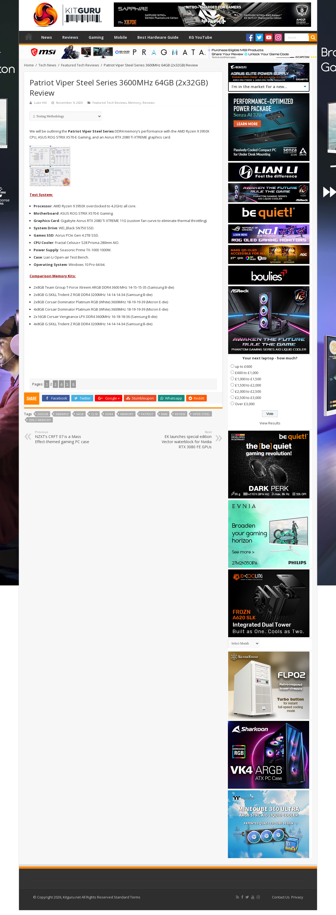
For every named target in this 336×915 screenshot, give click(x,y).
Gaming (96, 37)
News (46, 37)
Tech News (47, 65)
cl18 (94, 414)
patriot (147, 414)
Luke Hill (40, 103)
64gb (80, 414)
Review (180, 414)
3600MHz (62, 414)
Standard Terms (127, 897)
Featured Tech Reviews (80, 65)
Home (29, 36)
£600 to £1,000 (246, 372)
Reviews (70, 37)
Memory (134, 103)
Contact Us (281, 897)
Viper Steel (201, 414)
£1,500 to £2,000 (248, 385)
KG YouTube (200, 37)
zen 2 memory (40, 420)
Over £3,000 (244, 403)
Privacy (297, 897)
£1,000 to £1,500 (248, 378)
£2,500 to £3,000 (248, 397)
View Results (270, 423)
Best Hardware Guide (158, 37)
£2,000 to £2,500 (248, 391)
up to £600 (243, 366)
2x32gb (42, 414)
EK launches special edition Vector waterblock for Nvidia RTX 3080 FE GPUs (184, 439)
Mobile (120, 37)
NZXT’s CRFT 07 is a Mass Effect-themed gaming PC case (63, 437)
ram (164, 414)
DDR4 (109, 414)
